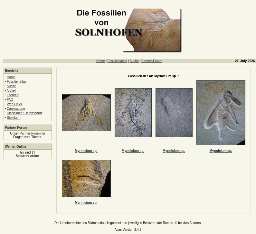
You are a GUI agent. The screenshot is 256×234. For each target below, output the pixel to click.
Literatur (13, 95)
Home (100, 61)
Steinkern (13, 117)
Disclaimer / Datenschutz (25, 113)
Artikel (11, 90)
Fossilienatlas (117, 61)
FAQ (10, 99)
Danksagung (16, 108)
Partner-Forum (151, 61)
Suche (134, 61)
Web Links (14, 104)
